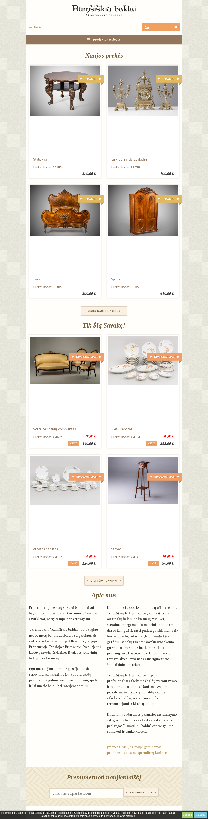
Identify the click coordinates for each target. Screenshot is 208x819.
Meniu (38, 27)
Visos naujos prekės (104, 311)
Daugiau (200, 815)
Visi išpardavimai (104, 581)
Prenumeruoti (141, 794)
